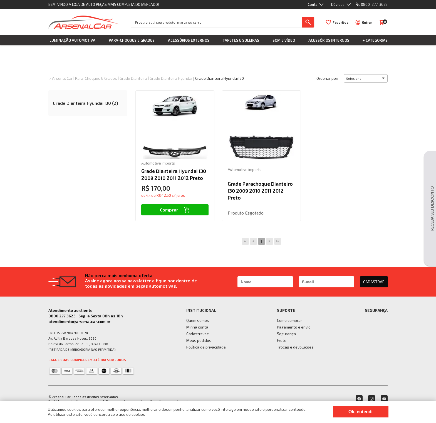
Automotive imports (158, 163)
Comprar (175, 210)
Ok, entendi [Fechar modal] (360, 411)
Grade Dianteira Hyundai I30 (219, 78)
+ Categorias (375, 40)
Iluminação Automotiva (71, 40)
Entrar (367, 22)
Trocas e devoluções (295, 347)
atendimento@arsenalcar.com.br (79, 321)
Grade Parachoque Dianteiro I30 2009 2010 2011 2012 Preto (260, 191)
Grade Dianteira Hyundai (171, 78)
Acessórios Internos (328, 40)
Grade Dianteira (133, 78)
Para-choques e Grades (132, 40)
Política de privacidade (206, 347)
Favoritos (340, 22)
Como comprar (289, 320)
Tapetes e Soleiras (241, 40)
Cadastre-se (197, 333)
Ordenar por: (327, 78)
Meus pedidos (198, 340)
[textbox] (216, 22)
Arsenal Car (62, 78)
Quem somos (197, 320)
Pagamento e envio (294, 327)
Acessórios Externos (188, 40)
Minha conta (197, 327)
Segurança (286, 333)
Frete (281, 340)
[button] (366, 78)
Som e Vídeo (283, 40)
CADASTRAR (374, 281)
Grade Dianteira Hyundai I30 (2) (85, 103)
